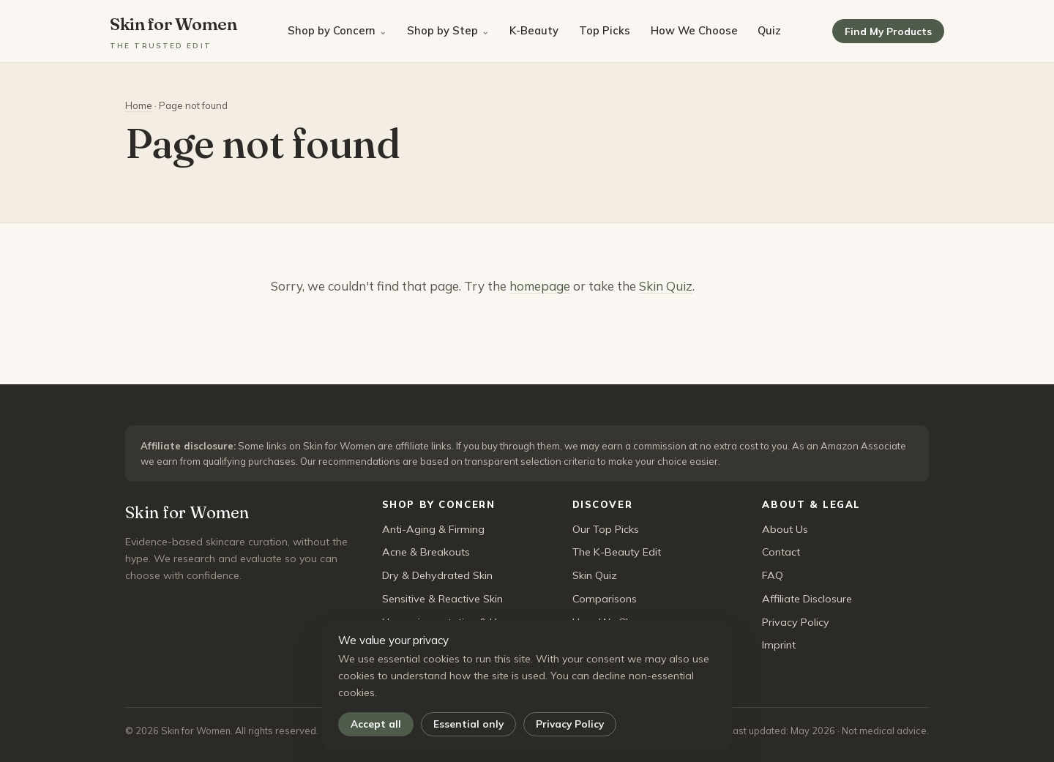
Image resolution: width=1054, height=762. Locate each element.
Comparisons (604, 598)
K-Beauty (533, 30)
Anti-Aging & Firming (433, 529)
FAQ (772, 575)
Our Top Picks (605, 529)
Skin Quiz (665, 286)
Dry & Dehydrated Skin (437, 575)
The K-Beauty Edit (616, 552)
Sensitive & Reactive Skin (442, 598)
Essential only (468, 723)
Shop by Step (442, 30)
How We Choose (694, 30)
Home (138, 105)
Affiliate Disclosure (807, 598)
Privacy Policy (570, 723)
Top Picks (604, 30)
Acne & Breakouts (426, 552)
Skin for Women (173, 32)
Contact (781, 552)
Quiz (769, 30)
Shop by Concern (331, 30)
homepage (539, 286)
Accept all (376, 723)
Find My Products (888, 31)
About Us (785, 529)
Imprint (779, 644)
